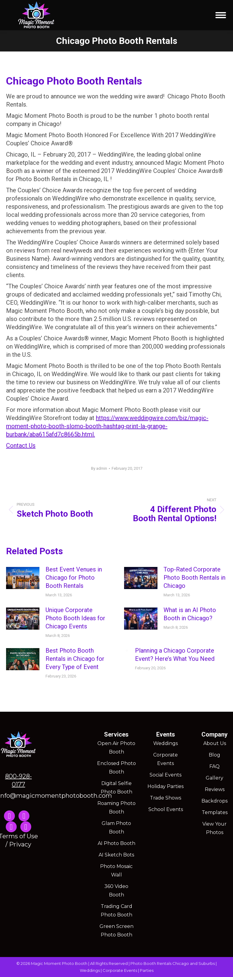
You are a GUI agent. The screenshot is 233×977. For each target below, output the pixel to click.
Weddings (165, 743)
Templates (215, 812)
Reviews (215, 789)
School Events (165, 809)
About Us (214, 743)
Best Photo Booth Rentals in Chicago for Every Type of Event (75, 659)
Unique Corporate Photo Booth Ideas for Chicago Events (75, 618)
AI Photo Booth (116, 843)
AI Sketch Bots (116, 855)
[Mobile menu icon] (220, 15)
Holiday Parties (165, 786)
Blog (214, 755)
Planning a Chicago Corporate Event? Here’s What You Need (174, 654)
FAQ (214, 766)
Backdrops (214, 801)
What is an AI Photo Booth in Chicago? (190, 614)
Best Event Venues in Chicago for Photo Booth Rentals (74, 577)
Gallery (214, 778)
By (99, 468)
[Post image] (22, 578)
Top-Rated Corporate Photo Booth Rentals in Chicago (194, 577)
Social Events (165, 775)
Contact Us (20, 445)
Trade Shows (165, 798)
